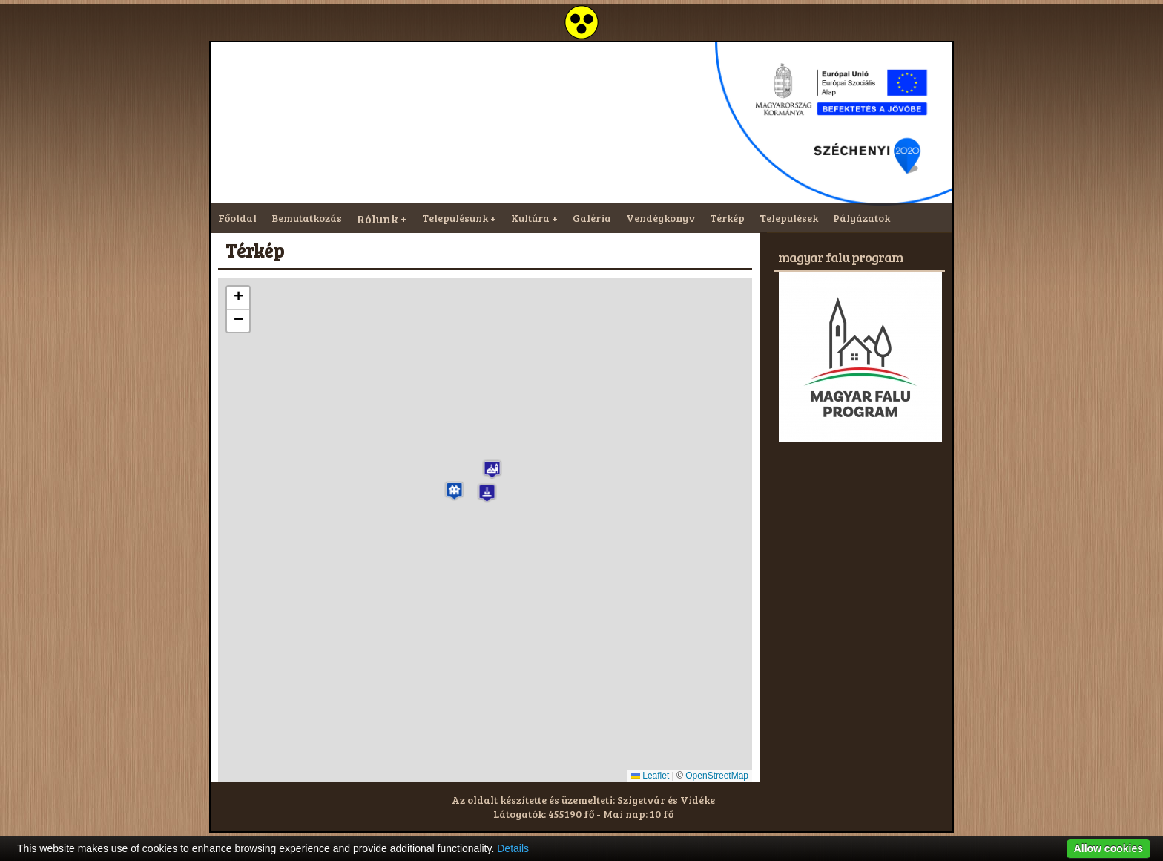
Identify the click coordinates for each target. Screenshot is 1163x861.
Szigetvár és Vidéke (666, 800)
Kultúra (530, 218)
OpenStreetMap (716, 775)
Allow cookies (1108, 848)
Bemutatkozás (306, 218)
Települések (789, 218)
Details (513, 848)
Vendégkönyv (660, 218)
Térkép (727, 218)
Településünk (455, 218)
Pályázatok (861, 218)
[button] (454, 491)
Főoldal (237, 218)
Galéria (592, 218)
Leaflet (650, 775)
